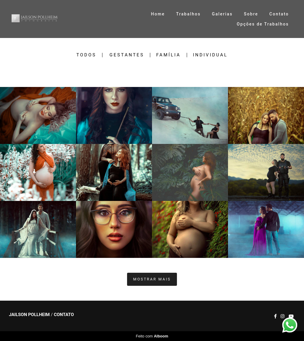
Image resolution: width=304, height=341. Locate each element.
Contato (279, 14)
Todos (86, 55)
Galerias (222, 14)
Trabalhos (188, 14)
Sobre (251, 14)
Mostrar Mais (152, 279)
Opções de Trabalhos (263, 24)
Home (158, 14)
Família (168, 55)
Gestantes (127, 55)
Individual (210, 55)
